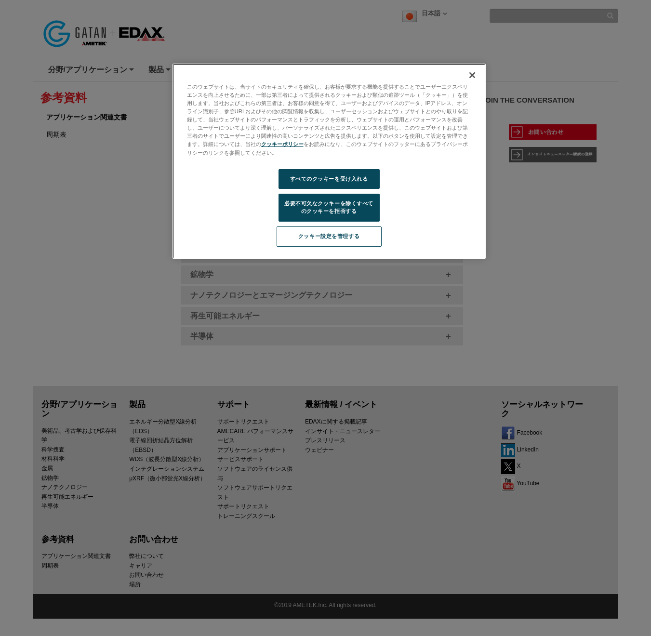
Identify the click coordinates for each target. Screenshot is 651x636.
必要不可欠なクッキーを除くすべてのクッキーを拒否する (328, 207)
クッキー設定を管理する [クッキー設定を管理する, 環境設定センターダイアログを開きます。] (328, 236)
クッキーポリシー (282, 144)
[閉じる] (472, 75)
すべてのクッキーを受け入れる (329, 179)
